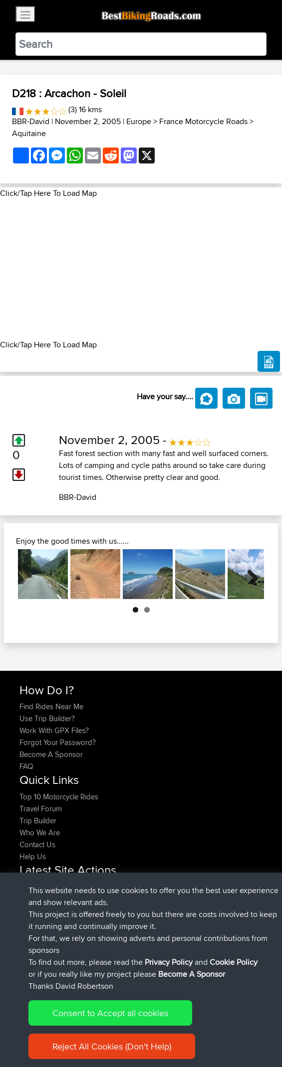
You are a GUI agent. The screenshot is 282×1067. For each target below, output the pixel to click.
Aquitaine (29, 133)
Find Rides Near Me (51, 706)
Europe (138, 121)
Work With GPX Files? (54, 730)
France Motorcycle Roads (203, 121)
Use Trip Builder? (47, 718)
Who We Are (39, 832)
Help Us (32, 856)
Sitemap (112, 1028)
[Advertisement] (141, 269)
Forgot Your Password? (57, 742)
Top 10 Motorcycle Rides (58, 796)
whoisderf (36, 946)
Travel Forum (40, 808)
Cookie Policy (203, 1028)
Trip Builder (37, 820)
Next (249, 574)
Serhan (31, 911)
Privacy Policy (153, 1028)
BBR (102, 899)
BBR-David (30, 121)
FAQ (26, 766)
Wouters (33, 922)
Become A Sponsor (51, 754)
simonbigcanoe (45, 887)
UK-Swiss (124, 887)
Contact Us (37, 844)
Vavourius (36, 934)
